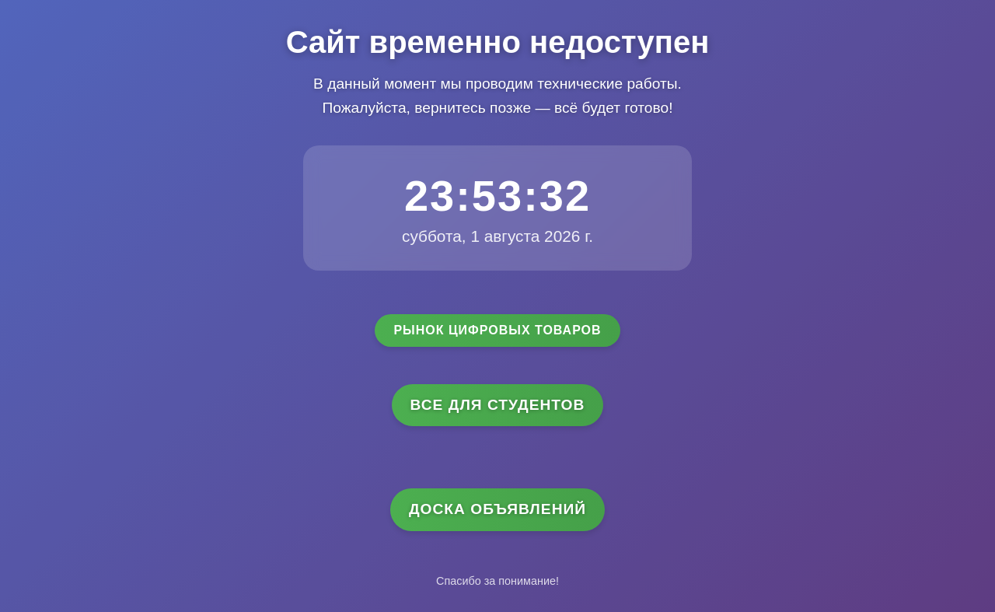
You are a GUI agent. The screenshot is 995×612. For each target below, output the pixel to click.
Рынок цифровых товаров (497, 330)
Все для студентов (497, 405)
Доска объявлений (497, 509)
